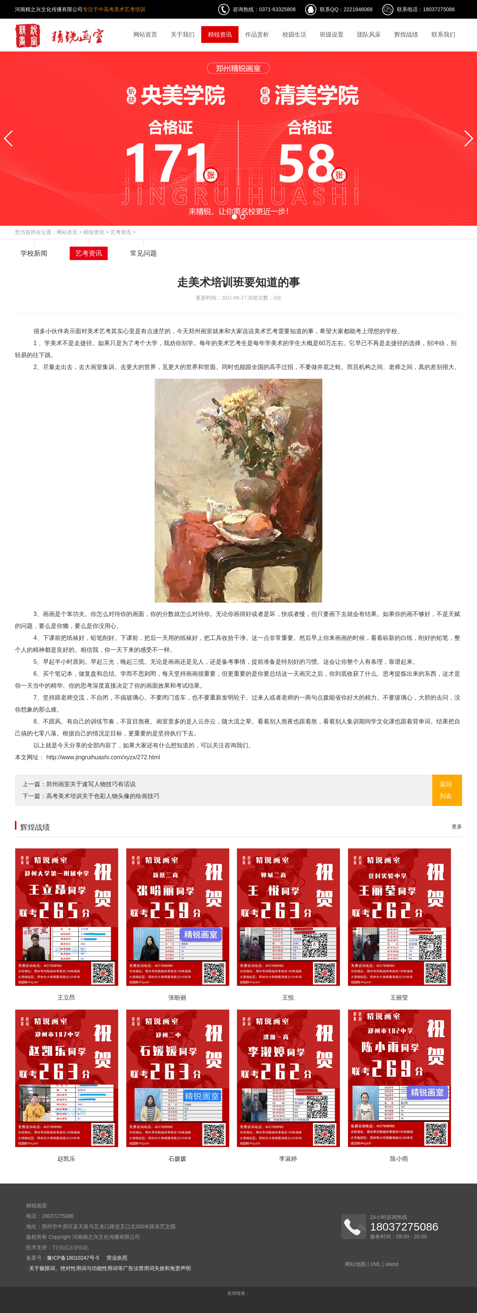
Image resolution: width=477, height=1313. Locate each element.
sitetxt (392, 1264)
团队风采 (369, 34)
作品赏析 (257, 34)
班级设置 (332, 34)
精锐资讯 (220, 34)
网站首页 (145, 34)
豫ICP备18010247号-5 (73, 1258)
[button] (234, 216)
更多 (457, 826)
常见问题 (143, 253)
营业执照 (117, 1258)
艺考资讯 (120, 232)
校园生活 (294, 34)
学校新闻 (33, 253)
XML (375, 1264)
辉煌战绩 (406, 34)
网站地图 (355, 1264)
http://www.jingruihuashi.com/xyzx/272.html (102, 757)
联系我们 (443, 34)
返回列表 (446, 790)
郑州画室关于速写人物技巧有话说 (91, 784)
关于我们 (183, 34)
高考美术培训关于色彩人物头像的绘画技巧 (102, 796)
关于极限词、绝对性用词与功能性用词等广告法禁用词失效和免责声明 (110, 1268)
